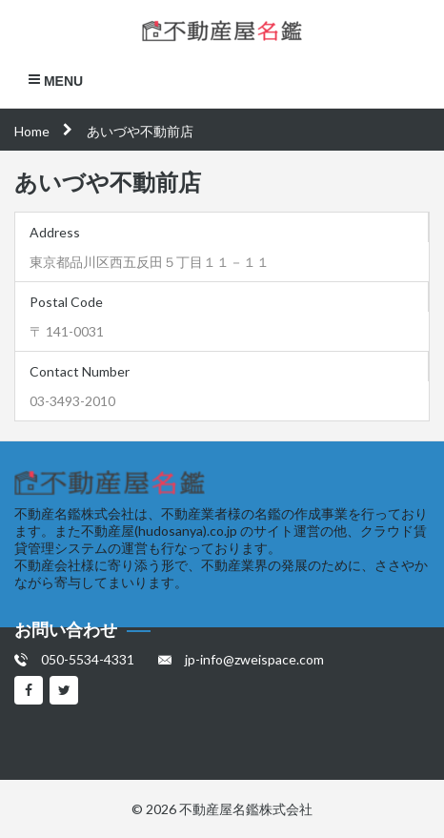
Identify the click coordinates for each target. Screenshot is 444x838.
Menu (56, 80)
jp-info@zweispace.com (254, 659)
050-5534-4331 (87, 659)
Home (32, 131)
